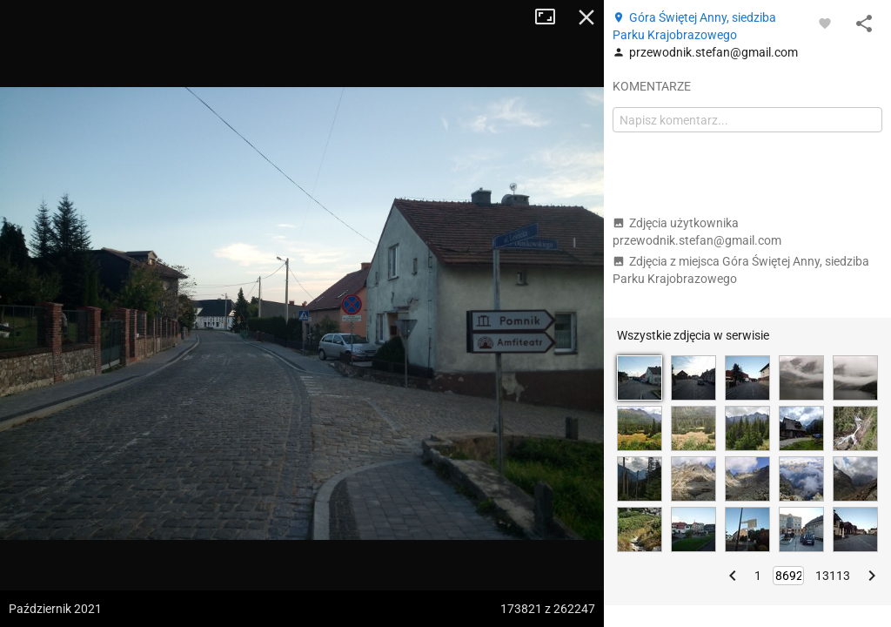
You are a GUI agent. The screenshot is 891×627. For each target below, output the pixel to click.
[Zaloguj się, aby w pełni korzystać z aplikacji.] (825, 23)
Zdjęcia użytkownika (697, 231)
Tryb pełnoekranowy (551, 17)
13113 (832, 576)
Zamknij (586, 17)
